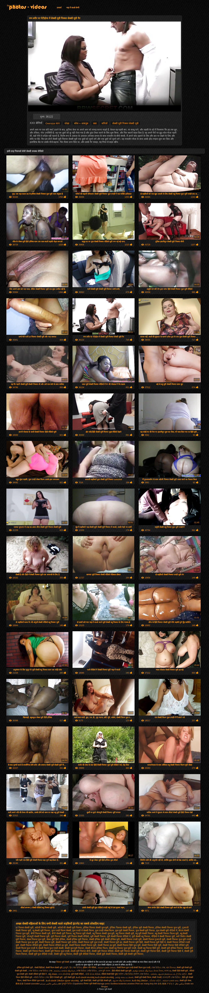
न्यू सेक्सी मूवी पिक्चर (41, 930)
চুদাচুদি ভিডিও (67, 984)
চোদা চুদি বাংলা (104, 971)
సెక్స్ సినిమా (52, 974)
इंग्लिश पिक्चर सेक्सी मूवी (120, 927)
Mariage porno (103, 984)
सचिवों (104, 123)
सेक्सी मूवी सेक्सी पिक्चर (106, 954)
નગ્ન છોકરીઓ (64, 974)
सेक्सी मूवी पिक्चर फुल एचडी (57, 951)
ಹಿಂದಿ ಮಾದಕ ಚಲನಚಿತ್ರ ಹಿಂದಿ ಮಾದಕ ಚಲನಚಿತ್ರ (95, 977)
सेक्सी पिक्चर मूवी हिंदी (133, 942)
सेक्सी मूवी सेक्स (185, 980)
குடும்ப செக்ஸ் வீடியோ (64, 971)
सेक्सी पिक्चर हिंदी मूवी (151, 945)
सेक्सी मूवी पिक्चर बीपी (81, 951)
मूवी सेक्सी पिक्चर (98, 936)
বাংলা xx (167, 971)
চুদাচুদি (65, 967)
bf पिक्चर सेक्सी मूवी (24, 927)
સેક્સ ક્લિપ (158, 971)
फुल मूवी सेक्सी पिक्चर (124, 930)
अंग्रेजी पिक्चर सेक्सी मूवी (45, 927)
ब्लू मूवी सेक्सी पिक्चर (144, 933)
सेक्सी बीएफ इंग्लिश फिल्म (96, 948)
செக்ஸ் (154, 974)
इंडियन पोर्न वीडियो (89, 967)
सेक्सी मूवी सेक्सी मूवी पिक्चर (130, 954)
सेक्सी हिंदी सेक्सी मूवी (180, 971)
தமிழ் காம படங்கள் (124, 977)
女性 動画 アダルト (166, 984)
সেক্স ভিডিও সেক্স (158, 967)
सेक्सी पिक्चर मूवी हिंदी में (155, 942)
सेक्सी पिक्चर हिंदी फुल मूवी (129, 945)
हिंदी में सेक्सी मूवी (56, 977)
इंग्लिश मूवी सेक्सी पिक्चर (143, 927)
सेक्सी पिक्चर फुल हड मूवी (27, 942)
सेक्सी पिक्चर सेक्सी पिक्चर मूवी (82, 945)
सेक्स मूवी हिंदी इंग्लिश (56, 939)
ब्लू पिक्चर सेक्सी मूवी (125, 933)
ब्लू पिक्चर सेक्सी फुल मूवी (103, 933)
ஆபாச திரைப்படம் (166, 974)
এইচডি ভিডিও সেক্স (41, 977)
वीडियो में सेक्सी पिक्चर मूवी (163, 936)
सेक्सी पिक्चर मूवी (46, 942)
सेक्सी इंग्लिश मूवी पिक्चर (77, 939)
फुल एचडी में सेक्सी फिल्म (83, 930)
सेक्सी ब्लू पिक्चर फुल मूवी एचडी (122, 948)
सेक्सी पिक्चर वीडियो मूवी (31, 945)
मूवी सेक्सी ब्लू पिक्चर (141, 936)
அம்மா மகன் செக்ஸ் (106, 967)
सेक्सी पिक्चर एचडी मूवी (131, 939)
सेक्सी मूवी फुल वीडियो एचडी (40, 954)
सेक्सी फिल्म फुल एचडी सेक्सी (51, 948)
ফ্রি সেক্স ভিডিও (75, 967)
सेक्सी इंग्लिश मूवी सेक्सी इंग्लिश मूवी (104, 939)
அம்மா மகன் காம (170, 980)
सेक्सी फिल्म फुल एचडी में (26, 948)
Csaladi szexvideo (32, 984)
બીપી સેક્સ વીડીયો (92, 974)
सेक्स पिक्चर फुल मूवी (36, 939)
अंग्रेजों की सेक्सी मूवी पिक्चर (69, 927)
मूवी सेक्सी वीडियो (77, 974)
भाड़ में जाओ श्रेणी (72, 8)
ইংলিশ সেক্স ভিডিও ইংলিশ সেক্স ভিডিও (134, 974)
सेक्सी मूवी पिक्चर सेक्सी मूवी (125, 123)
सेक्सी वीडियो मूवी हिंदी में (38, 974)
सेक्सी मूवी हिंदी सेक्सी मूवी (101, 980)
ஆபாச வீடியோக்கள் (121, 980)
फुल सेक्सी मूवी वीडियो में (166, 930)
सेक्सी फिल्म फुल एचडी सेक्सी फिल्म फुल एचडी (133, 967)
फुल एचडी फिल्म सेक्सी (61, 930)
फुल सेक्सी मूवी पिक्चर (145, 930)
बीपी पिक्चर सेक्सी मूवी (41, 933)
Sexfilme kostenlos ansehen (122, 984)
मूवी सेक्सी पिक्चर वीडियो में (119, 936)
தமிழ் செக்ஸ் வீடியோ (143, 971)
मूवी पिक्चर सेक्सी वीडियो (78, 936)
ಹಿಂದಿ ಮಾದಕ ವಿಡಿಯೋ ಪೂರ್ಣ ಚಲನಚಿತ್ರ (62, 980)
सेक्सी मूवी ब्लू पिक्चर (63, 954)
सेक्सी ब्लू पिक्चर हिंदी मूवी (148, 948)
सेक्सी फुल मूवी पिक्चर (74, 948)
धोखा (66, 123)
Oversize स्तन (52, 123)
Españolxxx (78, 984)
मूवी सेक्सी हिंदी (85, 980)
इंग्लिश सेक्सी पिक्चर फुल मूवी (168, 927)
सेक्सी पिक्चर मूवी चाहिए (66, 942)
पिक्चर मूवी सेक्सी (13, 6)
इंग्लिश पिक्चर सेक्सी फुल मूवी (96, 927)
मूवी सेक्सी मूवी (69, 977)
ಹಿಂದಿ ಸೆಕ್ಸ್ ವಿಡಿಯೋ (140, 980)
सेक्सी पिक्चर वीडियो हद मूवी (55, 945)
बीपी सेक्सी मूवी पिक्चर (62, 933)
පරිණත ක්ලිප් (155, 980)
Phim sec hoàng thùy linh (146, 984)
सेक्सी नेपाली (156, 977)
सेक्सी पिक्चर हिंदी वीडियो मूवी (176, 945)
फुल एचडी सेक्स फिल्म (104, 930)
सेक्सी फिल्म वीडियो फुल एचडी (34, 980)
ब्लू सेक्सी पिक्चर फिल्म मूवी (167, 933)
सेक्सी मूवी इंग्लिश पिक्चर (172, 948)
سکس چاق (179, 984)
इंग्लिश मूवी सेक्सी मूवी (25, 967)
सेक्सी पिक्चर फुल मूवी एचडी (179, 939)
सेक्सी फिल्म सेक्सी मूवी (54, 967)
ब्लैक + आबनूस (81, 123)
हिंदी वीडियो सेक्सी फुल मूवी (122, 971)
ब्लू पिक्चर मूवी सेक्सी (82, 933)
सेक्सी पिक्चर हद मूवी (107, 945)
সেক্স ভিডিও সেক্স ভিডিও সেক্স (40, 971)
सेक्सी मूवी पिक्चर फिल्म (33, 951)
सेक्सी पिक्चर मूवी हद (113, 942)
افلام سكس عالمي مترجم (50, 984)
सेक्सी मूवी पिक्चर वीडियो (102, 951)
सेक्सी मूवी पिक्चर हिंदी (150, 951)
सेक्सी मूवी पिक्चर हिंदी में (172, 951)
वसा (95, 123)
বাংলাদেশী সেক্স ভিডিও (171, 977)
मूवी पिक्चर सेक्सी (58, 936)
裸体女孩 (19, 984)
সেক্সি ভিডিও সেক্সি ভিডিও (86, 971)
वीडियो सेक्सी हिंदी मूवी (109, 974)
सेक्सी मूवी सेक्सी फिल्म (143, 977)
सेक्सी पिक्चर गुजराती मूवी (154, 939)
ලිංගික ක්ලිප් (181, 974)
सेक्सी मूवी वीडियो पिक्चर (84, 954)
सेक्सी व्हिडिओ (39, 967)
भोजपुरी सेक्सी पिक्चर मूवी (38, 936)
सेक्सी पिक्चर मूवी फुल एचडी (90, 942)
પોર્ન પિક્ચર (171, 967)
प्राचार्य (59, 8)
